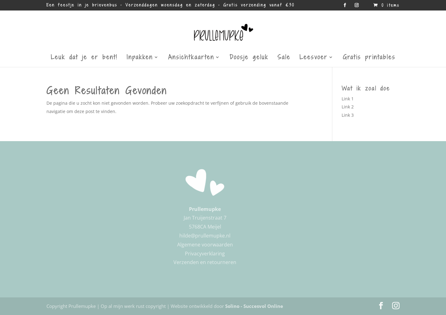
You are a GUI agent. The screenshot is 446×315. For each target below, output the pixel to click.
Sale (284, 58)
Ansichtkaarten (191, 58)
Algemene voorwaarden (205, 244)
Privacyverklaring (205, 253)
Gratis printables (369, 58)
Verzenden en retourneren (204, 262)
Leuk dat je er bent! (84, 58)
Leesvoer (314, 58)
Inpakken (140, 58)
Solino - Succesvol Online (254, 306)
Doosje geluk (249, 58)
